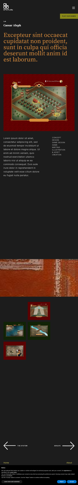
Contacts (70, 442)
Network (70, 446)
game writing (56, 147)
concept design (56, 139)
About (69, 438)
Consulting (8, 458)
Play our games (10, 462)
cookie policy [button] (13, 472)
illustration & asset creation (58, 153)
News (69, 450)
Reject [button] (61, 481)
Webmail (69, 456)
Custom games (10, 446)
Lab (4, 22)
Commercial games (12, 442)
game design (58, 143)
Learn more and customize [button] (12, 481)
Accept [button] (72, 481)
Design (6, 450)
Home (6, 438)
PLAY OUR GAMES (69, 17)
